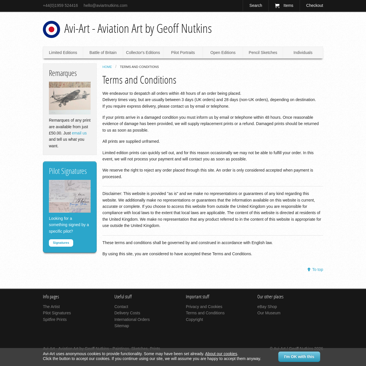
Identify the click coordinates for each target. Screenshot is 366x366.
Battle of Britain (103, 52)
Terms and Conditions (139, 67)
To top (317, 269)
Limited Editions (63, 52)
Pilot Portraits (183, 52)
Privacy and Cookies (204, 306)
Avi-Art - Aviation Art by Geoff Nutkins (138, 28)
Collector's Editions (143, 52)
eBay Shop (267, 306)
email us (79, 133)
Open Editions (223, 52)
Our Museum (269, 313)
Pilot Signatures (57, 313)
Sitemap (121, 325)
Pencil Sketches (263, 52)
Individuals (303, 52)
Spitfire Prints (55, 319)
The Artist (51, 306)
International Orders (132, 319)
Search (255, 5)
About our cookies (221, 353)
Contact (121, 306)
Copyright (194, 319)
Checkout (314, 5)
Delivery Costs (127, 313)
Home (107, 67)
